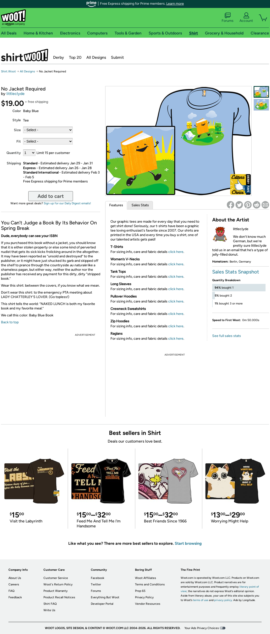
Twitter (96, 584)
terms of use (200, 600)
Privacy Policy (144, 597)
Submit (117, 57)
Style (16, 120)
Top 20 (75, 57)
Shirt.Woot (24, 55)
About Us (14, 578)
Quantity (13, 153)
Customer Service (55, 578)
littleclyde (15, 93)
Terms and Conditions (150, 584)
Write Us (49, 610)
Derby (58, 57)
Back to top (10, 322)
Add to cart (50, 196)
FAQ (11, 591)
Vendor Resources (147, 603)
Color (16, 111)
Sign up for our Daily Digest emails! (67, 203)
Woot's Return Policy (57, 584)
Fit (18, 141)
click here (175, 252)
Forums (228, 17)
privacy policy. (223, 600)
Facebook (97, 578)
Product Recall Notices (59, 597)
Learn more (175, 3)
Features (116, 205)
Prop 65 (140, 591)
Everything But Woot (105, 597)
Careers (13, 584)
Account (246, 17)
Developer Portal (102, 603)
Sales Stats (140, 205)
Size (17, 130)
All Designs (96, 57)
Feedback (15, 597)
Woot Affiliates (145, 578)
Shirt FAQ (50, 603)
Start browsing (188, 543)
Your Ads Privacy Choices (201, 628)
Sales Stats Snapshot (235, 272)
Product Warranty (55, 591)
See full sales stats (226, 336)
